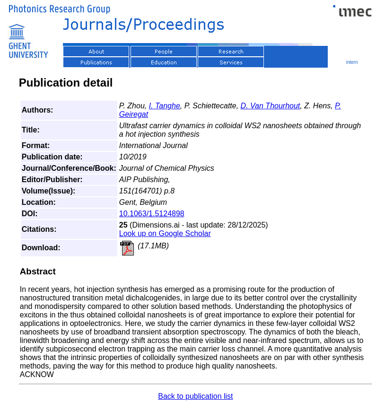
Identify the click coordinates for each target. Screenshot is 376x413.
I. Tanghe (164, 106)
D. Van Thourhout (270, 106)
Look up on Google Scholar (165, 233)
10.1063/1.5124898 (151, 214)
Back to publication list (195, 396)
